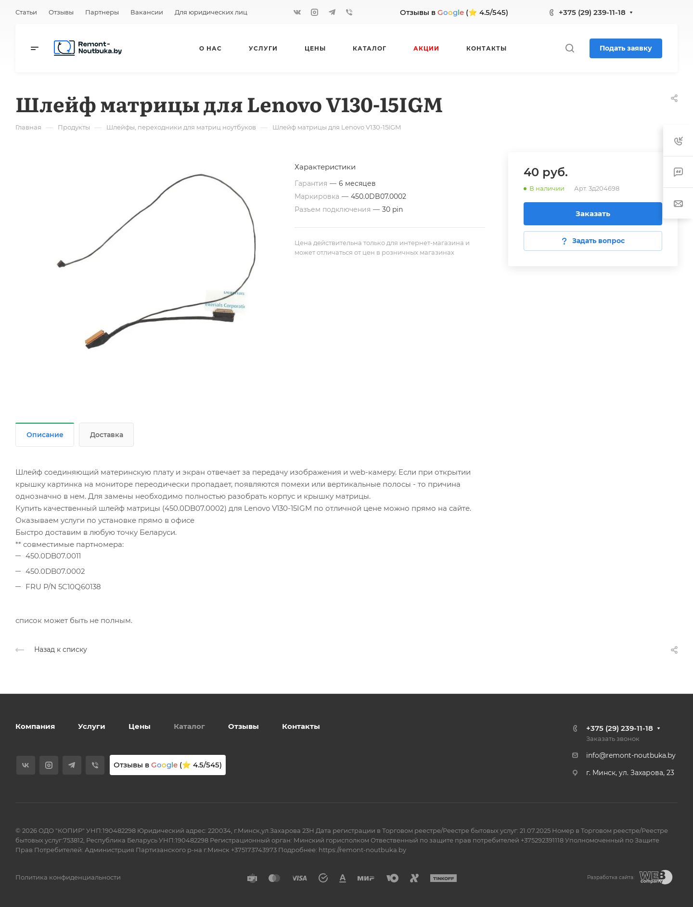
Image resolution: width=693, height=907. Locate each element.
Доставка (106, 434)
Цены (139, 726)
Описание (45, 434)
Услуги (91, 726)
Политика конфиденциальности (68, 877)
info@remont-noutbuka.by (631, 755)
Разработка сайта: (610, 877)
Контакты (301, 726)
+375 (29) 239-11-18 (592, 12)
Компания (35, 726)
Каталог (189, 726)
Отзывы (243, 726)
